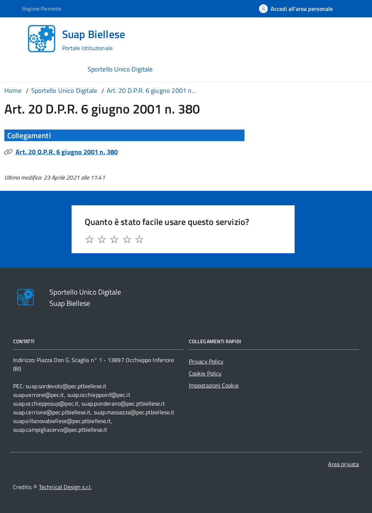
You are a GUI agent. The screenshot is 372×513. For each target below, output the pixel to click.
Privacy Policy (206, 361)
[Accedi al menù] (15, 38)
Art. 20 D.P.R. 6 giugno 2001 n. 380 (67, 152)
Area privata (343, 464)
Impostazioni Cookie (214, 385)
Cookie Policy (205, 373)
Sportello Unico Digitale (120, 69)
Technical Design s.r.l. (65, 487)
